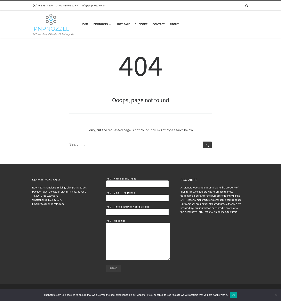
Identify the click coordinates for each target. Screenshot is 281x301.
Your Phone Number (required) (137, 210)
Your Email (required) (137, 196)
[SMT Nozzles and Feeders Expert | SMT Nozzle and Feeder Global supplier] (51, 21)
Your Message (138, 240)
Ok (233, 294)
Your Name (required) (137, 182)
